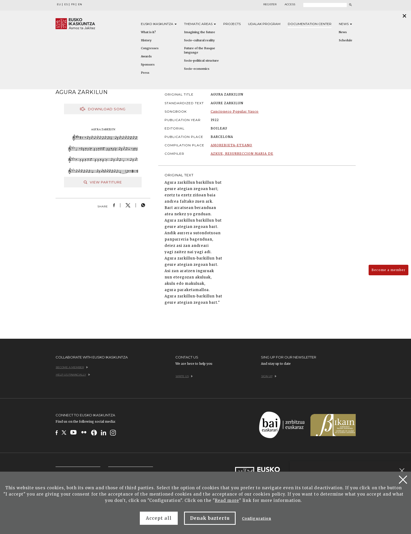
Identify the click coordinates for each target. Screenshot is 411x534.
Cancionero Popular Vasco (235, 111)
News (345, 24)
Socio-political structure (201, 60)
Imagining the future (199, 32)
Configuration (256, 518)
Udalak (264, 24)
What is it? (148, 32)
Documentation (309, 24)
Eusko (159, 24)
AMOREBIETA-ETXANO (231, 145)
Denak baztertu (210, 518)
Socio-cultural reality (199, 40)
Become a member (388, 270)
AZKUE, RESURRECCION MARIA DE (242, 154)
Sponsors (148, 64)
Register (269, 4)
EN (80, 4)
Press (145, 72)
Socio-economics (196, 69)
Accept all (158, 518)
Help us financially (73, 374)
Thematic (200, 24)
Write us (184, 376)
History (146, 40)
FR (73, 4)
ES (66, 4)
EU (59, 4)
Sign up (268, 376)
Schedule (345, 40)
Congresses (150, 48)
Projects (232, 24)
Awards (146, 56)
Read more (227, 500)
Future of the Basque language (199, 50)
